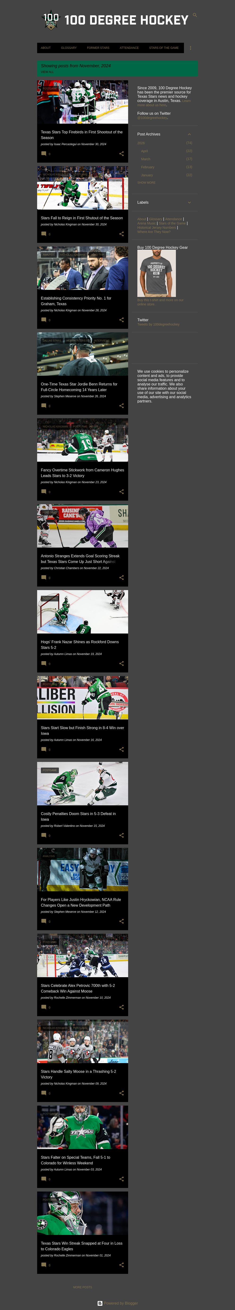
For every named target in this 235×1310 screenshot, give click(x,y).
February (147, 167)
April (144, 151)
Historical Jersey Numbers (156, 227)
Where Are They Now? (154, 232)
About (46, 48)
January (147, 175)
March (145, 159)
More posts (82, 1287)
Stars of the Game (164, 48)
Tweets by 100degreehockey (158, 324)
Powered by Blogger (117, 1303)
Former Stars (98, 48)
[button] (121, 154)
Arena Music (146, 223)
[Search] (195, 15)
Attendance (129, 48)
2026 (141, 143)
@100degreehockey (152, 118)
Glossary (69, 48)
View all (47, 72)
